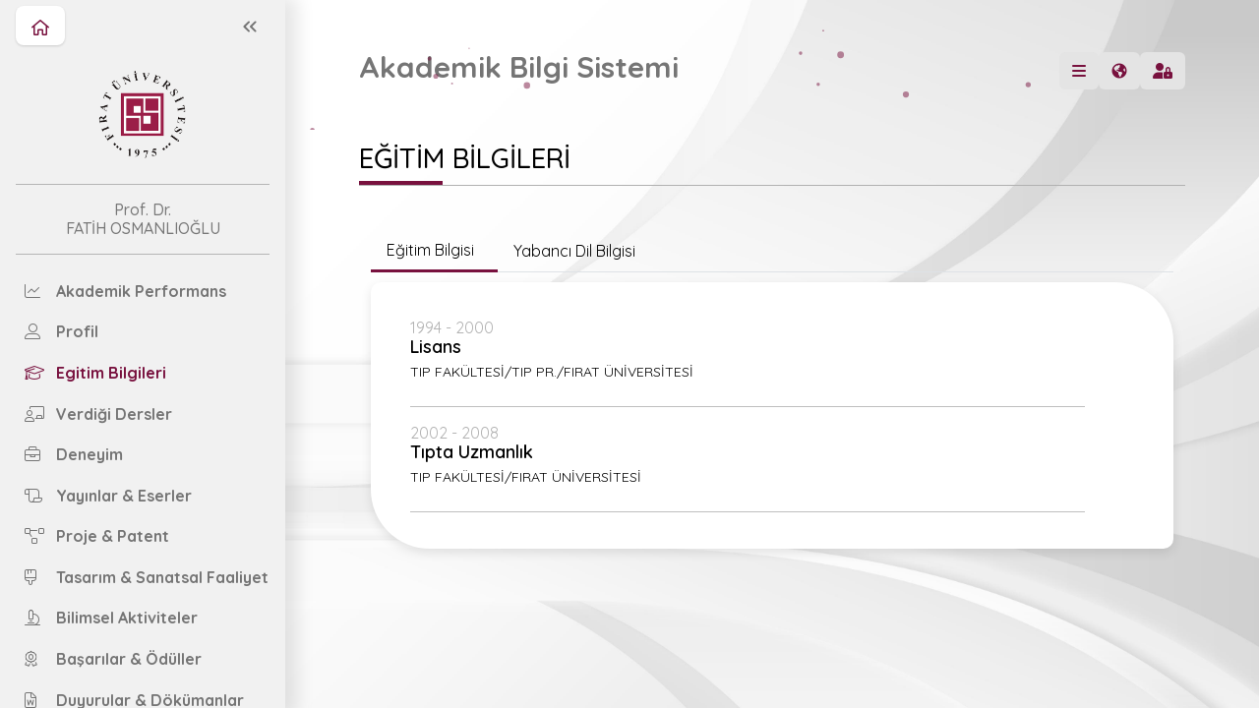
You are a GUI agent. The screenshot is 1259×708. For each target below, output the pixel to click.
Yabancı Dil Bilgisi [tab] (574, 251)
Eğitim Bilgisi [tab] (434, 250)
